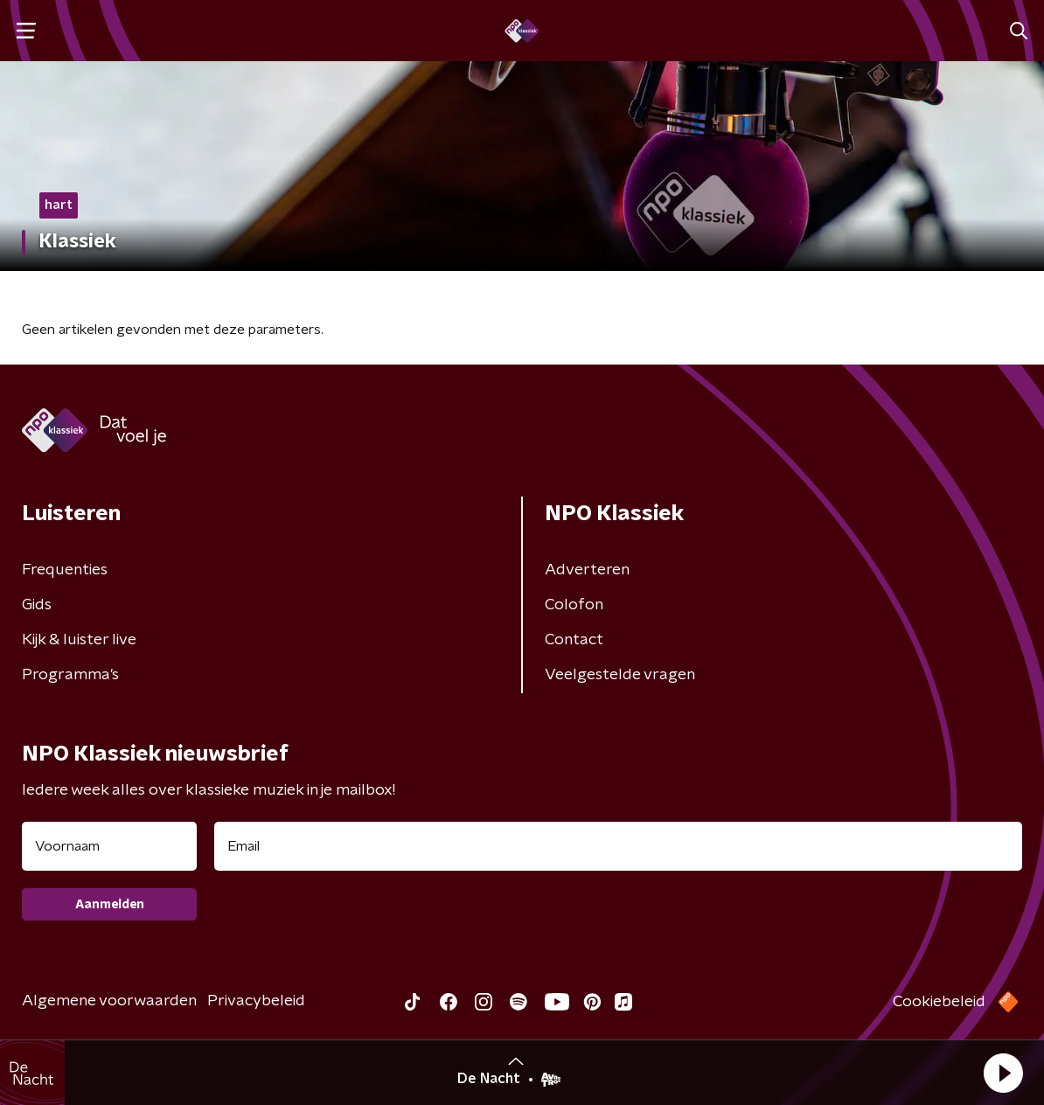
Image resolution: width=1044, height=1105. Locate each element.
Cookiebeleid (939, 1002)
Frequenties (65, 570)
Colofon (574, 605)
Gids (37, 605)
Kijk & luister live (79, 640)
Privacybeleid (256, 1001)
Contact (574, 640)
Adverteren (587, 570)
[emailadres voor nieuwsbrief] (618, 846)
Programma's (70, 675)
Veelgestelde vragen (620, 675)
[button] (1003, 1073)
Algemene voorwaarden (109, 1001)
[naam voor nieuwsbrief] (109, 846)
